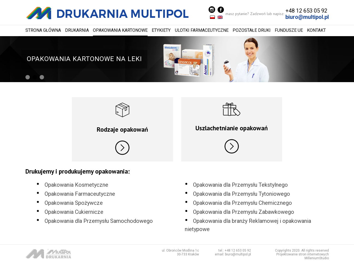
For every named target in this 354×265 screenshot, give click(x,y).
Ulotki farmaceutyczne (202, 30)
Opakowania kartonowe (120, 30)
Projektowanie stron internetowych (302, 254)
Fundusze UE (289, 30)
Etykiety (161, 30)
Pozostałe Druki (252, 30)
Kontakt (316, 30)
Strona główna (43, 30)
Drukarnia (77, 30)
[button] (27, 77)
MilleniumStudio (317, 258)
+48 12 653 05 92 (306, 10)
